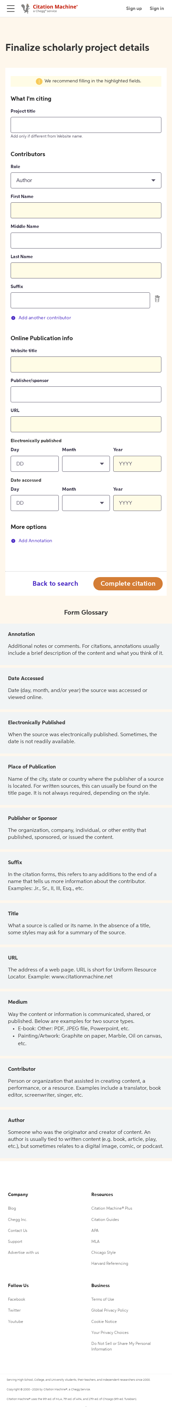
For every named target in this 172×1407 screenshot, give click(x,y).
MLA (95, 1242)
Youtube (15, 1322)
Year (118, 450)
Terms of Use (102, 1300)
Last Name (22, 256)
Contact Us (17, 1231)
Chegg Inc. (17, 1220)
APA (95, 1231)
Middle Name (25, 226)
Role (15, 166)
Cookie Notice (104, 1322)
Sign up (134, 8)
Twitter (14, 1311)
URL (15, 410)
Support (15, 1242)
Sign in (157, 8)
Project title (23, 111)
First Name (22, 196)
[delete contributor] (157, 299)
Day (15, 450)
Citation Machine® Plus (111, 1209)
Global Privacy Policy (109, 1311)
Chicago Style (103, 1253)
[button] (86, 180)
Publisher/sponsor (29, 380)
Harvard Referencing (109, 1264)
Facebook (16, 1300)
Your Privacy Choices (110, 1333)
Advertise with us (23, 1253)
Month (69, 450)
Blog (12, 1209)
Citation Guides (105, 1220)
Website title (24, 351)
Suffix (17, 286)
